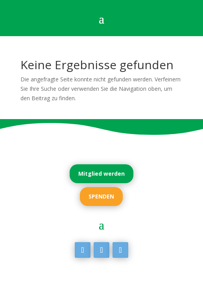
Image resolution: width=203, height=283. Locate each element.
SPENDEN (101, 196)
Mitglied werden (101, 173)
